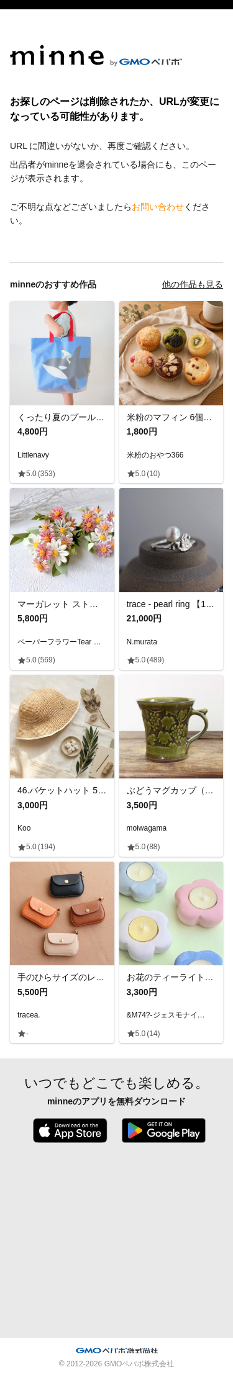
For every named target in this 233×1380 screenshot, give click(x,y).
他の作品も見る (192, 284)
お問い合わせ (158, 207)
